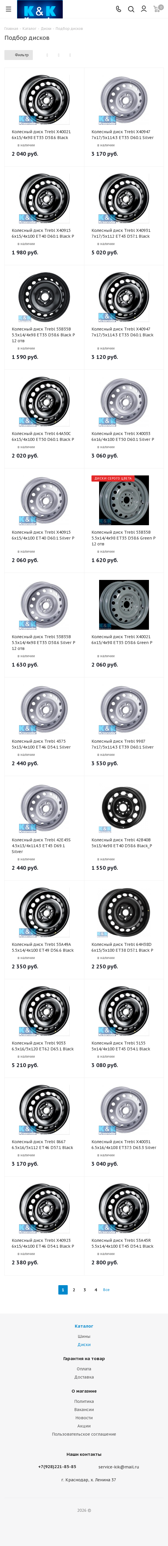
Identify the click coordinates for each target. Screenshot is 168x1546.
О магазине (84, 1391)
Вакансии (84, 1409)
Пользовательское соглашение (84, 1434)
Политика (84, 1401)
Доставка (84, 1377)
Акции (84, 1426)
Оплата (84, 1369)
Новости (84, 1417)
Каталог (84, 1326)
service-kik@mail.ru (119, 1467)
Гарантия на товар (84, 1358)
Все (106, 1290)
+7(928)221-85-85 (57, 1466)
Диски (84, 1344)
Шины (84, 1336)
